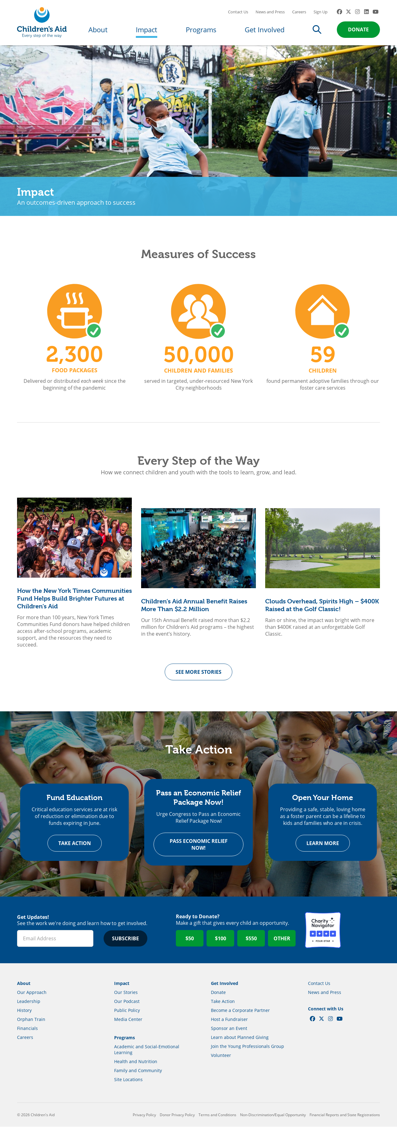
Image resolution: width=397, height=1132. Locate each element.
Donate (358, 31)
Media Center (128, 1024)
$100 (220, 943)
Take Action (74, 848)
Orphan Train (31, 1024)
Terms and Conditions (217, 1120)
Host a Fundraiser (229, 1024)
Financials (27, 1033)
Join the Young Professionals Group (247, 1051)
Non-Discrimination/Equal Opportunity (273, 1120)
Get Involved (264, 31)
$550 (251, 943)
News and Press (270, 14)
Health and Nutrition (135, 1067)
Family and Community (138, 1076)
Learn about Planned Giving (240, 1042)
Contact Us (238, 14)
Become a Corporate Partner (240, 1015)
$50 (189, 943)
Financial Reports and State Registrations (345, 1120)
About (98, 31)
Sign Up (321, 14)
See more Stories (198, 676)
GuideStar (362, 935)
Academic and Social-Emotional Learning (146, 1055)
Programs (201, 31)
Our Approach (32, 997)
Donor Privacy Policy (177, 1120)
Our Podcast (127, 1006)
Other (282, 943)
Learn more (322, 848)
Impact (146, 31)
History (24, 1015)
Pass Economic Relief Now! (199, 850)
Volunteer (221, 1060)
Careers (299, 14)
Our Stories (126, 997)
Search (317, 32)
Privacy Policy (144, 1120)
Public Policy (127, 1015)
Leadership (28, 1006)
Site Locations (128, 1085)
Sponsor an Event (229, 1033)
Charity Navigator (323, 935)
